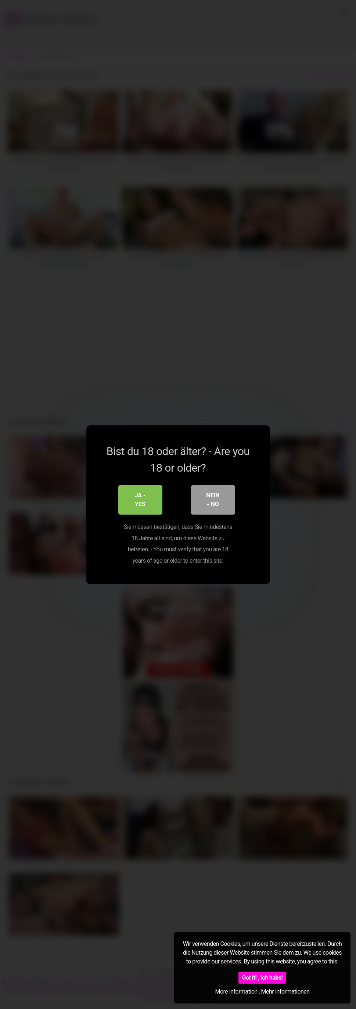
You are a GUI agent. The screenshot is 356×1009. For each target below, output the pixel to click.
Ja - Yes (140, 500)
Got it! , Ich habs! (262, 977)
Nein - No (212, 500)
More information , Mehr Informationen (262, 991)
